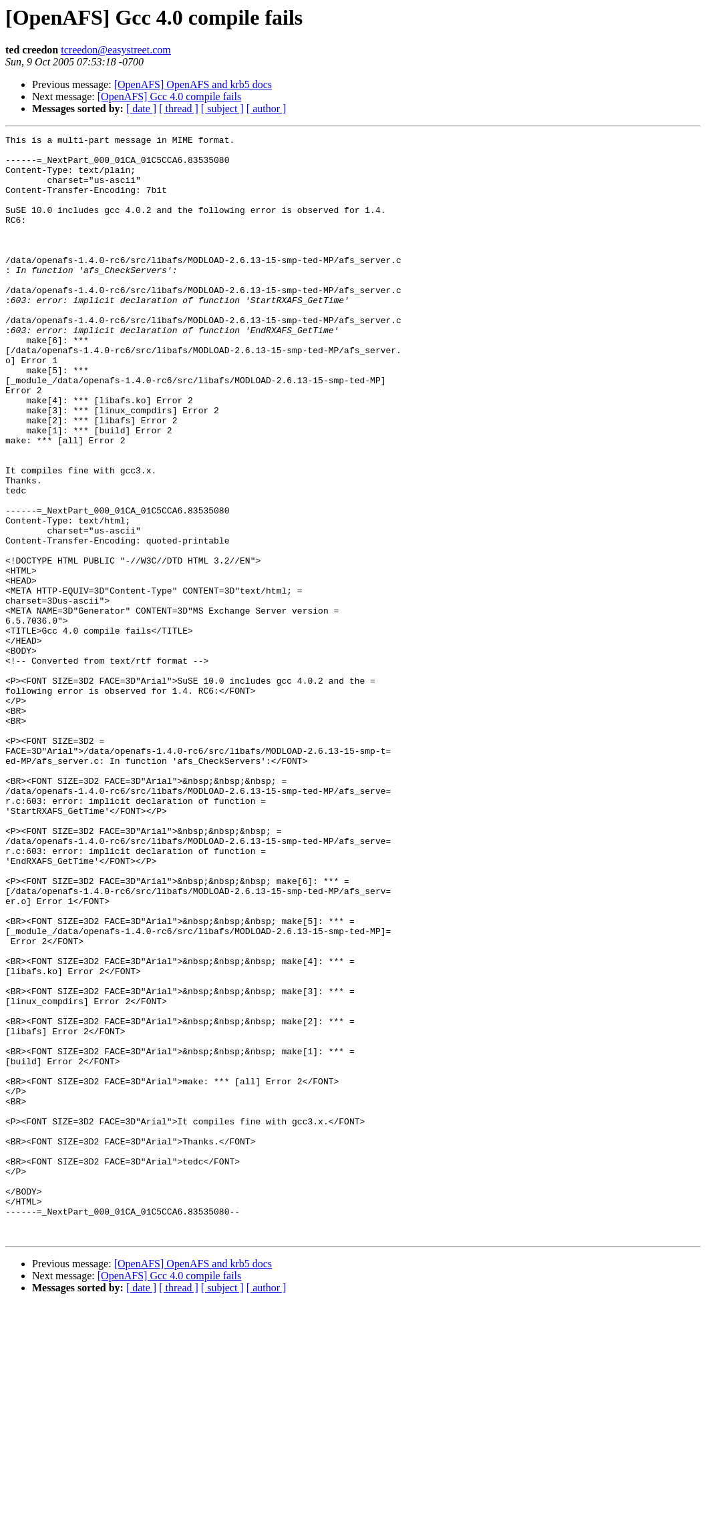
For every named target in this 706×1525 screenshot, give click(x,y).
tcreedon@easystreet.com (115, 49)
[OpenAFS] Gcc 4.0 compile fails (170, 96)
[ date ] (141, 108)
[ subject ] (222, 108)
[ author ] (266, 108)
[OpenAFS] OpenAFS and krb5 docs (193, 84)
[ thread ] (178, 108)
